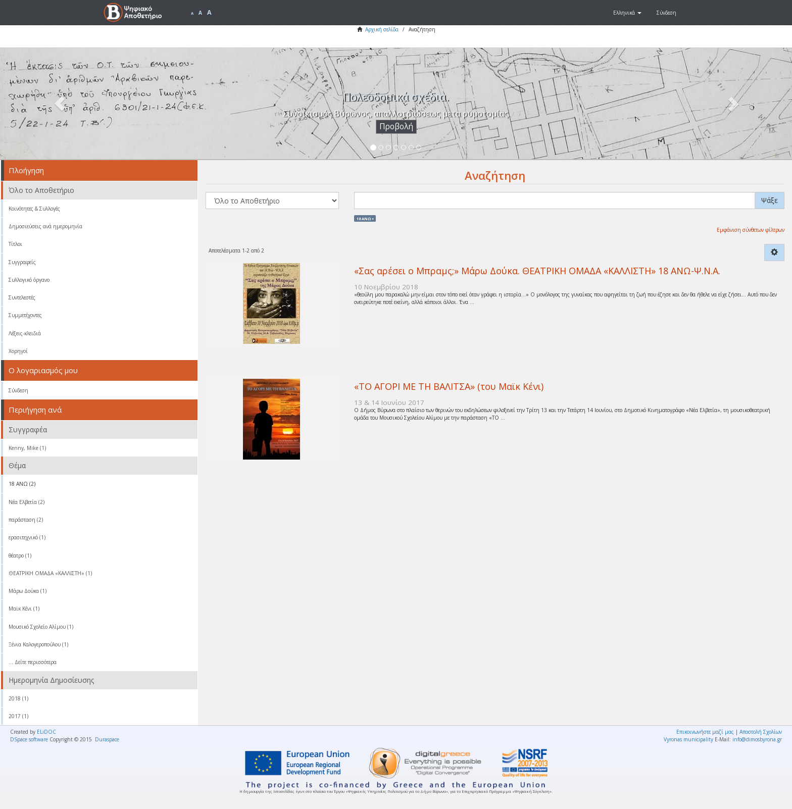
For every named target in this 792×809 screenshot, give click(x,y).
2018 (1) (18, 698)
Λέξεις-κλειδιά (25, 333)
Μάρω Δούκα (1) (27, 590)
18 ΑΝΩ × (365, 218)
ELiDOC (46, 731)
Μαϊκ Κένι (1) (24, 608)
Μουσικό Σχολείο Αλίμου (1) (41, 626)
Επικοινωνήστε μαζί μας (705, 731)
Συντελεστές (22, 297)
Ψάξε (769, 200)
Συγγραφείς (22, 262)
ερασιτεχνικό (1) (27, 537)
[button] (627, 12)
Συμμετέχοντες (25, 315)
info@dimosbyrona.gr (757, 739)
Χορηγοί (18, 351)
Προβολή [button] (396, 126)
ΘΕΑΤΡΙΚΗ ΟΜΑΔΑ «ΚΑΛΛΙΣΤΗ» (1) (50, 573)
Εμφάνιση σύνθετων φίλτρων (750, 229)
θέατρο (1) (20, 555)
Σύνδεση (18, 390)
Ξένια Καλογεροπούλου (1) (38, 644)
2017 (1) (18, 716)
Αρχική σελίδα (382, 29)
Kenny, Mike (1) (27, 447)
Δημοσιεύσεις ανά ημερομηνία (45, 226)
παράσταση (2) (26, 519)
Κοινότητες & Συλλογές (34, 208)
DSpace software (29, 739)
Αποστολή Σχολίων (760, 731)
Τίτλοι (15, 243)
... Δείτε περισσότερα (33, 662)
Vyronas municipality (688, 739)
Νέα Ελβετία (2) (26, 501)
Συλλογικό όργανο (29, 279)
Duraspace (107, 739)
